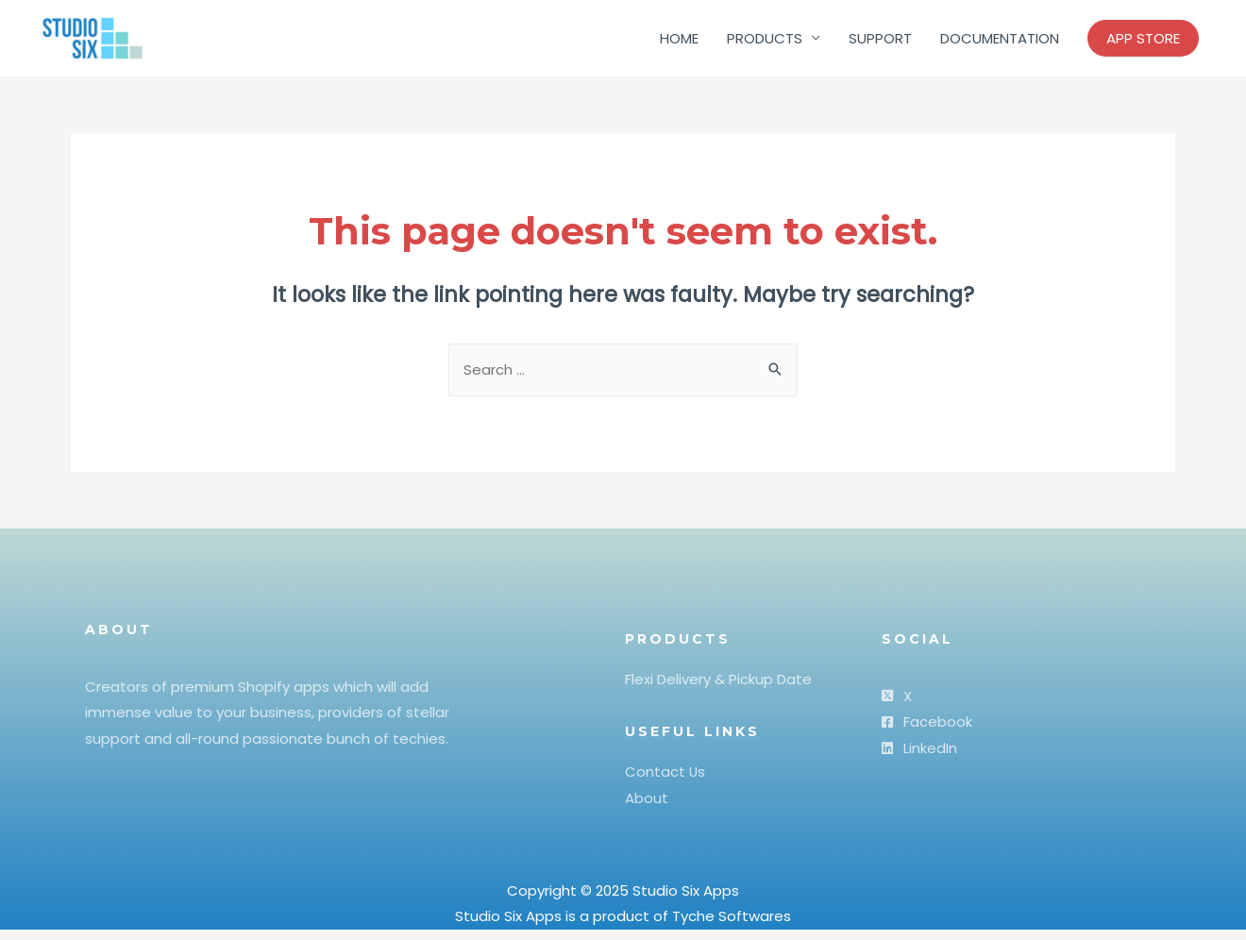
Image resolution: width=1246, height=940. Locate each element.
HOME (679, 42)
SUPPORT (880, 42)
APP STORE (1143, 42)
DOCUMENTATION (999, 42)
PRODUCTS (764, 42)
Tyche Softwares (731, 926)
